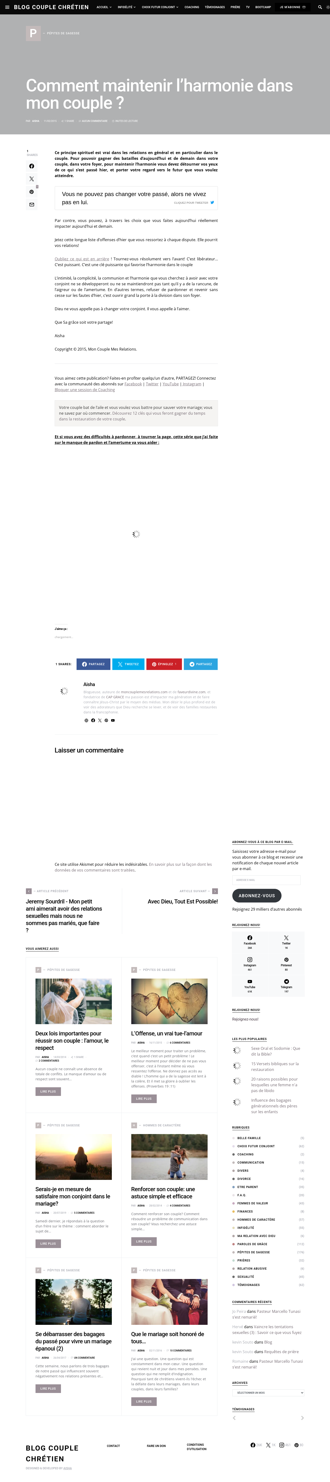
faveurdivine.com (191, 692)
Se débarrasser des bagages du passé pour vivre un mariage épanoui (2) (74, 1341)
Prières (241, 1260)
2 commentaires (49, 1060)
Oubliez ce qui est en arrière (82, 259)
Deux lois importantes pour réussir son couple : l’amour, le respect (72, 1040)
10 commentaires (181, 1350)
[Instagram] (250, 964)
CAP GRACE (115, 697)
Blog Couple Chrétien (51, 7)
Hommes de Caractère (253, 1219)
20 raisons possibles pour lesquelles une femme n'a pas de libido (274, 1084)
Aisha (35, 121)
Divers (240, 1170)
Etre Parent (245, 1187)
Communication (248, 1162)
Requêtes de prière (281, 1351)
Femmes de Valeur (250, 1203)
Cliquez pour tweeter (191, 202)
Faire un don (156, 1446)
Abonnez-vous (257, 895)
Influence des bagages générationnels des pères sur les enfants (274, 1106)
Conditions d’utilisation (196, 1447)
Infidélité (243, 1228)
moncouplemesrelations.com (144, 692)
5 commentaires (84, 1213)
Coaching (243, 1154)
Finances (242, 1211)
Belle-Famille (246, 1138)
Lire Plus (48, 1091)
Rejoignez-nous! (246, 1010)
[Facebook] (250, 942)
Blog (268, 1342)
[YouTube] (250, 986)
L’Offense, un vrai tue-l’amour (166, 1033)
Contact (113, 1446)
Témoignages (246, 1285)
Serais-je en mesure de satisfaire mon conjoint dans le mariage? (73, 1196)
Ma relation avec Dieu (254, 1236)
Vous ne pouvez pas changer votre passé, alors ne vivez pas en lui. (134, 198)
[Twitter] (286, 942)
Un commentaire (84, 1358)
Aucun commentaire (95, 121)
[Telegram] (286, 986)
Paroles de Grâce (250, 1244)
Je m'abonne (293, 7)
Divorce (241, 1179)
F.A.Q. (239, 1195)
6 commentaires (180, 1042)
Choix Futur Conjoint (253, 1146)
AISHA (67, 1468)
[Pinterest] (286, 964)
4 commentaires (180, 1205)
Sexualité (243, 1277)
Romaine (240, 1361)
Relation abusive (249, 1268)
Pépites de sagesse (251, 1252)
